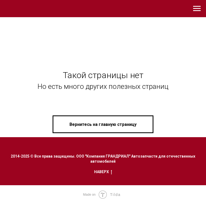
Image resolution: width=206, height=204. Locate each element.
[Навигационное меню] (197, 8)
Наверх (103, 172)
